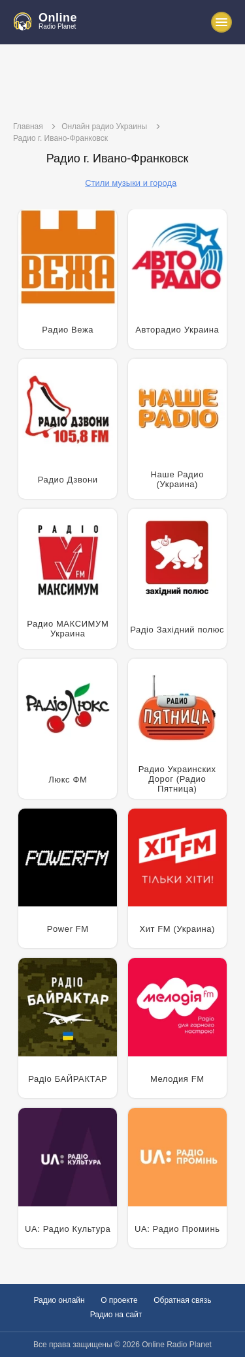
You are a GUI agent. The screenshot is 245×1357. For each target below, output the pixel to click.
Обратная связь (182, 1300)
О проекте (119, 1300)
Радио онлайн (58, 1300)
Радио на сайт (116, 1314)
